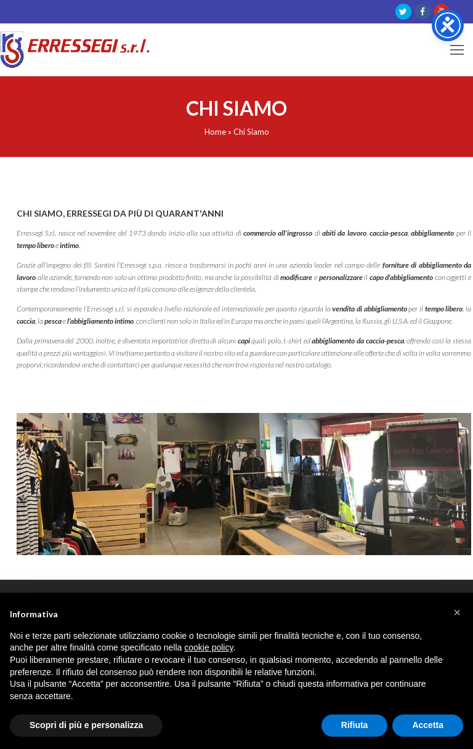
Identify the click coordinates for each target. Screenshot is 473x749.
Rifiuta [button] (354, 725)
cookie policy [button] (208, 647)
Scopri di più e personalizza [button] (86, 725)
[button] (457, 612)
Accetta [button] (427, 725)
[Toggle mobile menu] (457, 50)
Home (215, 132)
